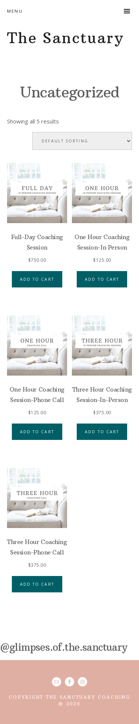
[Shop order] (82, 141)
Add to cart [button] (37, 279)
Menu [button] (15, 11)
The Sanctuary (65, 38)
